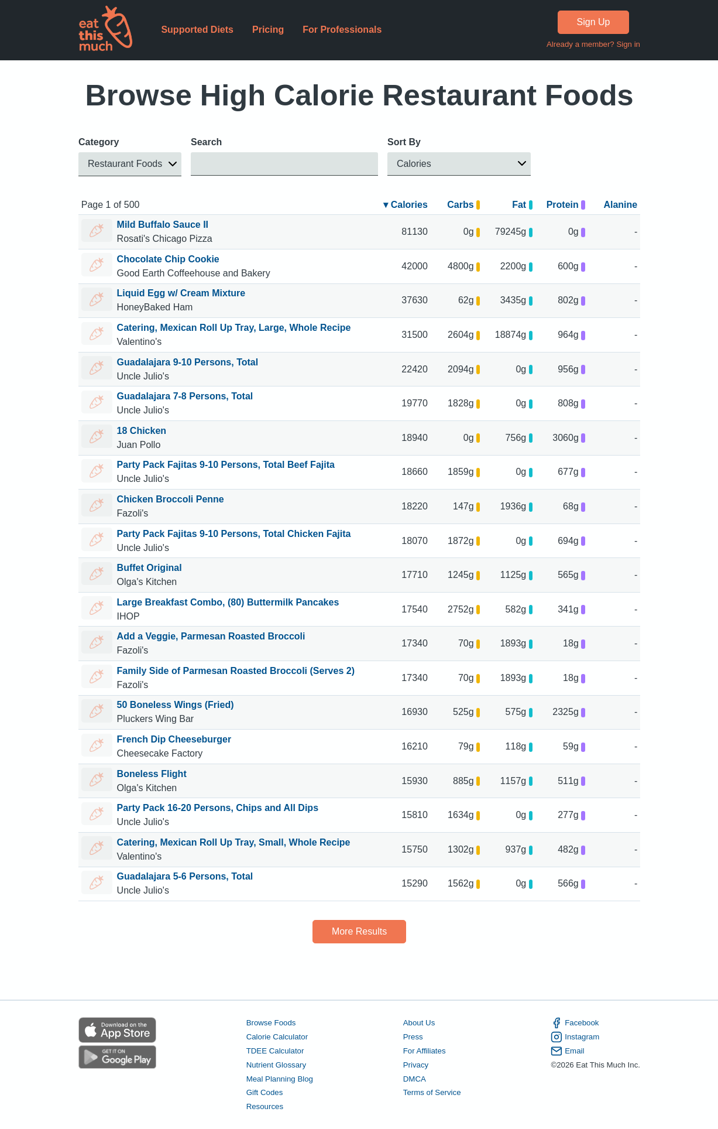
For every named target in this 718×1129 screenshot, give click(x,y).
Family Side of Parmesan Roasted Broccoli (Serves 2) (235, 671)
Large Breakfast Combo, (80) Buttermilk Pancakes (227, 602)
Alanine (620, 205)
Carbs (463, 205)
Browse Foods (271, 1022)
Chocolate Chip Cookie (167, 259)
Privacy (415, 1064)
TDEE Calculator (275, 1050)
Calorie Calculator (276, 1036)
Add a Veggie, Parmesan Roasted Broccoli (210, 636)
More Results (358, 931)
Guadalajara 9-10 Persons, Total (187, 362)
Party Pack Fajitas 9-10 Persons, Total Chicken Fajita (233, 534)
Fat (522, 205)
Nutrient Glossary (275, 1064)
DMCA (414, 1079)
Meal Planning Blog (279, 1079)
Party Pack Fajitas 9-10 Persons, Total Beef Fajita (225, 465)
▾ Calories (405, 205)
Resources (264, 1107)
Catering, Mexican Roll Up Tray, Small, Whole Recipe (233, 842)
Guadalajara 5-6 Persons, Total (184, 876)
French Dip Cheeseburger (173, 739)
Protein (565, 205)
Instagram (575, 1037)
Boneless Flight (151, 774)
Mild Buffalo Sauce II (162, 225)
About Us (419, 1022)
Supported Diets (197, 30)
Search (206, 142)
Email (567, 1051)
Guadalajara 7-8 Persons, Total (184, 396)
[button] (129, 164)
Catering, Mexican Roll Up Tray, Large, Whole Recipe (233, 328)
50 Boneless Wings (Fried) (174, 705)
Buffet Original (148, 568)
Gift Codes (264, 1093)
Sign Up (593, 22)
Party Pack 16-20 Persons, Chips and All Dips (217, 808)
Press (412, 1036)
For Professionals (342, 30)
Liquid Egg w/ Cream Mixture (180, 293)
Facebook (575, 1023)
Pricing (267, 30)
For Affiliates (424, 1050)
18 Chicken (141, 431)
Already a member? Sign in (593, 44)
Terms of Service (432, 1093)
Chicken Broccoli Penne (170, 499)
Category (98, 142)
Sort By (404, 142)
